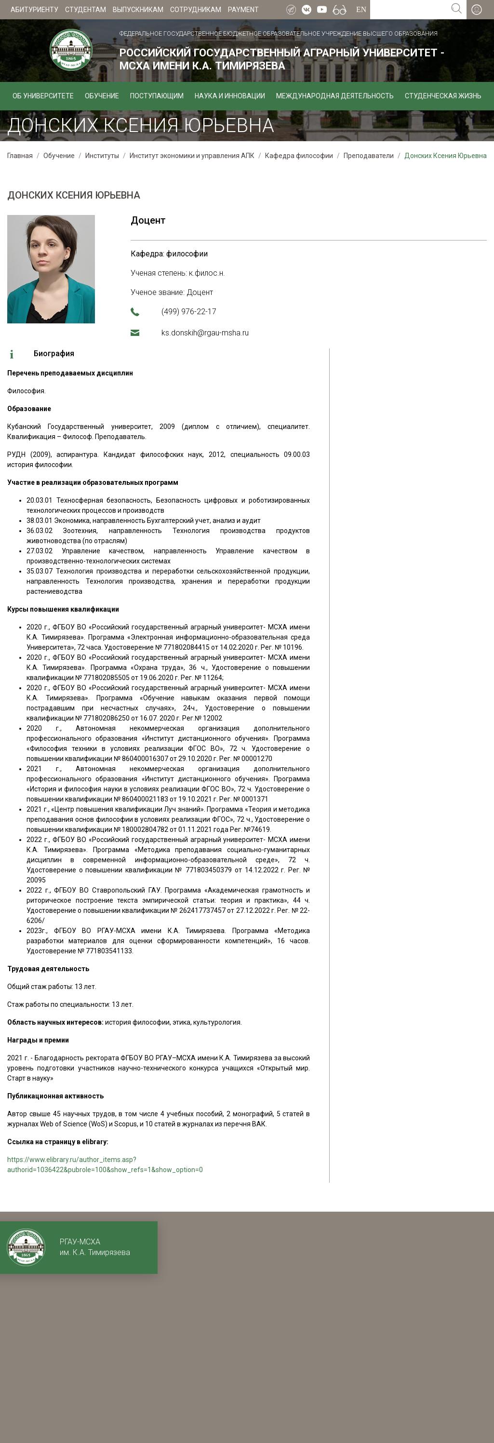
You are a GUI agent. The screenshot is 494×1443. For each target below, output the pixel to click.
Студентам (85, 9)
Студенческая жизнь (443, 96)
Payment (243, 9)
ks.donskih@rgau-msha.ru (205, 332)
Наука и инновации (230, 96)
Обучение (102, 96)
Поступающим (157, 96)
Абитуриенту (34, 9)
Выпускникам (138, 9)
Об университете (43, 96)
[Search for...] (408, 9)
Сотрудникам (195, 9)
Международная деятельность (335, 96)
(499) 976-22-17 (188, 311)
